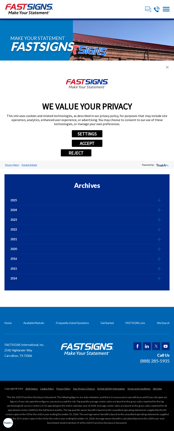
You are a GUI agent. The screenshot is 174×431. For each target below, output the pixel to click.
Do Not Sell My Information (111, 388)
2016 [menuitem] (13, 258)
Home (8, 323)
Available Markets (33, 323)
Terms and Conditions (139, 388)
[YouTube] (166, 346)
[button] (166, 9)
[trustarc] (162, 164)
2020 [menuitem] (13, 249)
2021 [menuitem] (13, 239)
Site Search (163, 323)
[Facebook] (137, 346)
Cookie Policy (47, 388)
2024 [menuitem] (13, 210)
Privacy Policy (12, 164)
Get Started (107, 323)
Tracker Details (29, 164)
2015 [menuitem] (13, 268)
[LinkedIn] (147, 346)
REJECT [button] (76, 153)
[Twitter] (156, 346)
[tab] (159, 200)
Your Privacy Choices (84, 388)
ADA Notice (31, 388)
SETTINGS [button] (87, 134)
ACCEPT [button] (87, 143)
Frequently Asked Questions (72, 323)
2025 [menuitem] (13, 200)
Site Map (157, 388)
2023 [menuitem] (13, 219)
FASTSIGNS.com (135, 323)
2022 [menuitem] (13, 229)
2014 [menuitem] (13, 278)
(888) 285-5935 (155, 361)
